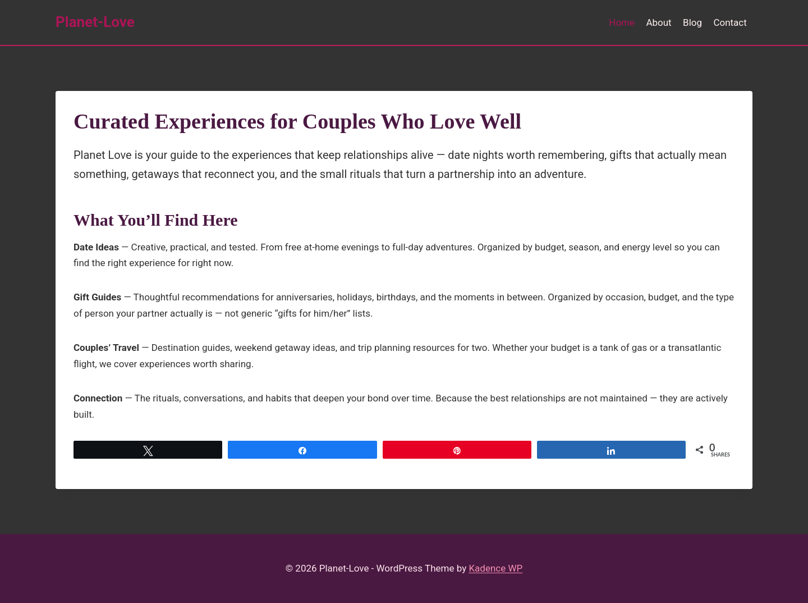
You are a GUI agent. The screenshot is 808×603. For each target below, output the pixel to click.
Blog (692, 22)
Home (622, 22)
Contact (729, 22)
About (658, 22)
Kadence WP (495, 568)
